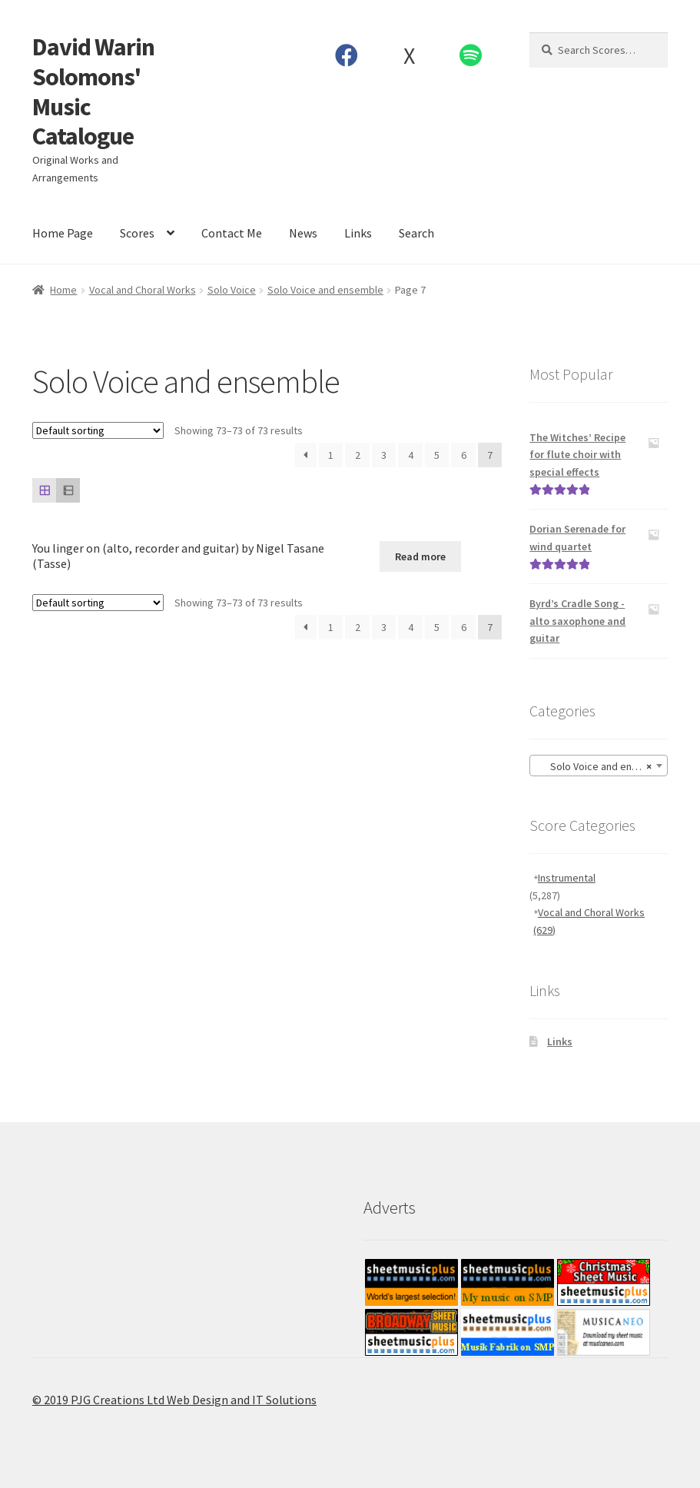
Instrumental (566, 878)
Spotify (471, 55)
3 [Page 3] (383, 455)
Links (358, 233)
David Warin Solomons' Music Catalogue (93, 92)
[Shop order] (98, 430)
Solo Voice (231, 290)
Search (416, 233)
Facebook (347, 55)
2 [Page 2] (357, 455)
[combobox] (598, 765)
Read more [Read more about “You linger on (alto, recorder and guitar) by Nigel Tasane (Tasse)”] (420, 556)
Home (63, 290)
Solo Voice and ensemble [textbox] (601, 766)
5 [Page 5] (437, 455)
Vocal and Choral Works (142, 290)
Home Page (62, 233)
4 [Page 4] (410, 455)
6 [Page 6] (463, 455)
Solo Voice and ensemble (325, 290)
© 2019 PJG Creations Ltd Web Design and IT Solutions (174, 1399)
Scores (137, 233)
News (303, 233)
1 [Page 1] (330, 455)
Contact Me (231, 233)
